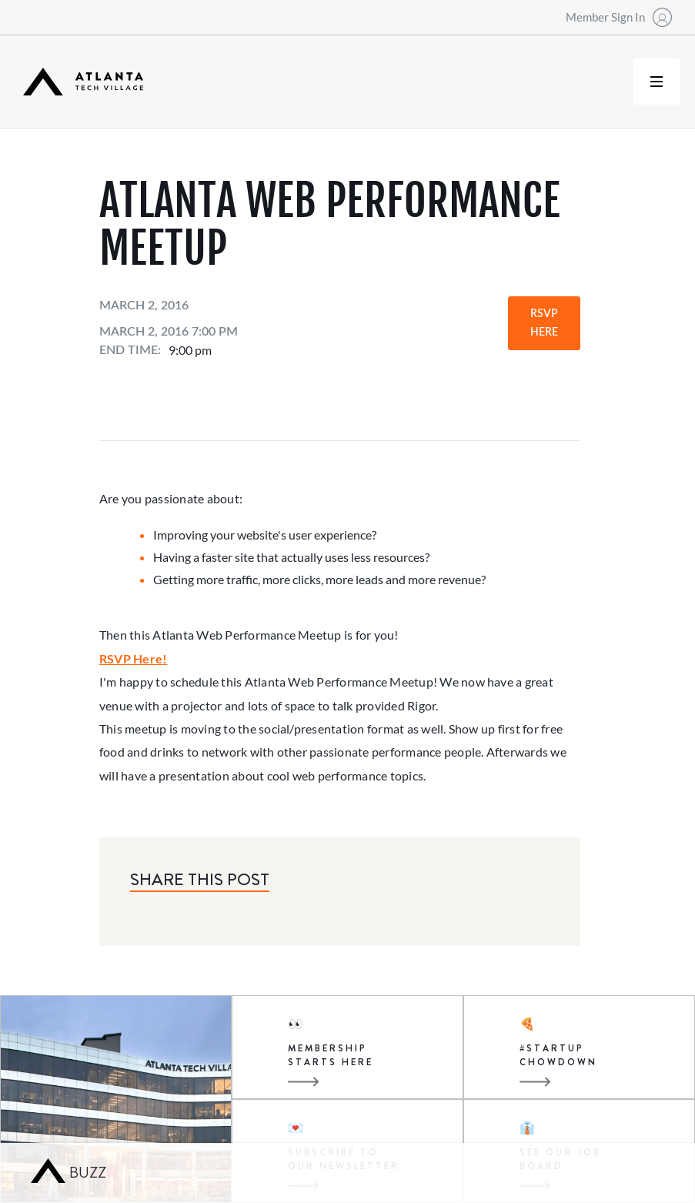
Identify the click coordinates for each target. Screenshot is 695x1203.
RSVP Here (544, 323)
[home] (83, 82)
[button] (656, 81)
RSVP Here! (133, 658)
